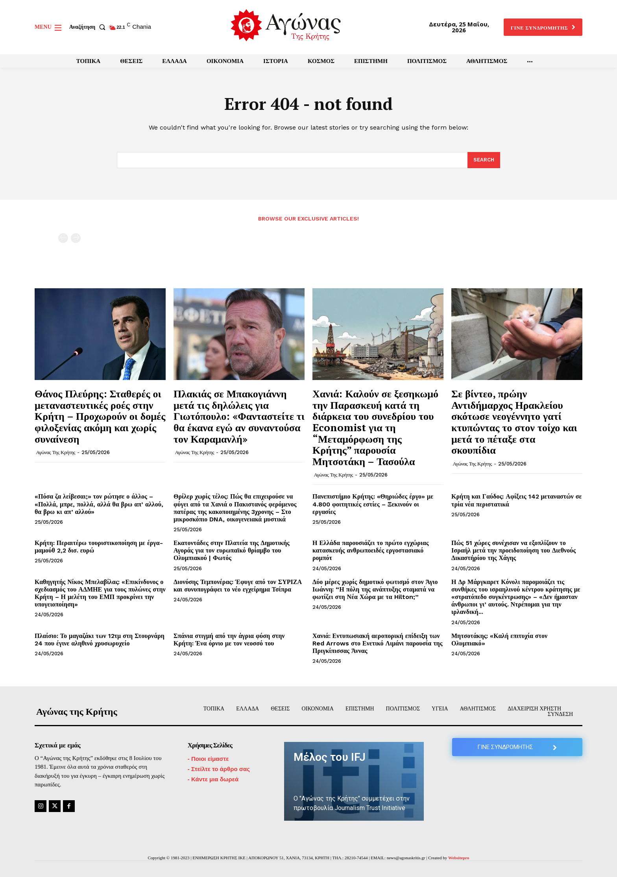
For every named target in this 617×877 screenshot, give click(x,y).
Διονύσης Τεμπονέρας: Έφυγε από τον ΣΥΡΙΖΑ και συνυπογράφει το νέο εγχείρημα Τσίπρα (238, 585)
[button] (89, 27)
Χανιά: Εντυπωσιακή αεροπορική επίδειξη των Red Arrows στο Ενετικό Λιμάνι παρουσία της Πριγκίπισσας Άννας (377, 643)
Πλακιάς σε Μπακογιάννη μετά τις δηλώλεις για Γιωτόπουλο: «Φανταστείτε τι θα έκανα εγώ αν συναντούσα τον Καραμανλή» (239, 416)
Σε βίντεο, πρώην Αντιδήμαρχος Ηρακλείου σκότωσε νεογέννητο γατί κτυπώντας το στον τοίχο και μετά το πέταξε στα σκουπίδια (514, 421)
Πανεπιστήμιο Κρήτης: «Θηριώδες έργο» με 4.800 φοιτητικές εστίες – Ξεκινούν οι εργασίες (372, 504)
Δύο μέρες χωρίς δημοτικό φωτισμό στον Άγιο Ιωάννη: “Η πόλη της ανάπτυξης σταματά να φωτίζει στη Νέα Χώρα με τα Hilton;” (375, 589)
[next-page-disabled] (76, 238)
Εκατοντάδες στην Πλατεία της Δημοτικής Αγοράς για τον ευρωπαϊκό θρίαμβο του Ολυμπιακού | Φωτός (232, 550)
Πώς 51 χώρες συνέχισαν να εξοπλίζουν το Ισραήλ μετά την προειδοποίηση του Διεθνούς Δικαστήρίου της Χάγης (513, 550)
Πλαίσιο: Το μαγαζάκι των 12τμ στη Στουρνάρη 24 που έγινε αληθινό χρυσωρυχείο (99, 639)
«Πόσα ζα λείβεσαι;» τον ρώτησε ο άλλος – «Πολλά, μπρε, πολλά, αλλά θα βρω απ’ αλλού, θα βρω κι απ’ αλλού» (99, 504)
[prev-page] (63, 238)
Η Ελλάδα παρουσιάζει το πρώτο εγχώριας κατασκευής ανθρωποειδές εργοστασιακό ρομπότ (370, 550)
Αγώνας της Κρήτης (55, 452)
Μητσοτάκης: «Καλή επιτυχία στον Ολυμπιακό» (499, 639)
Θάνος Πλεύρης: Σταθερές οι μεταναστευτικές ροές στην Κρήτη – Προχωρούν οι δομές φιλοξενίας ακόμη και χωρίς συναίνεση (100, 416)
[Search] (483, 160)
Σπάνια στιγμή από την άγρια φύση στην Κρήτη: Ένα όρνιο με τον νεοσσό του (229, 639)
